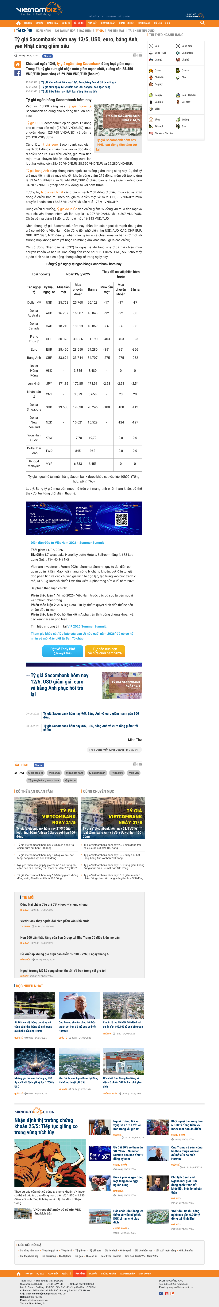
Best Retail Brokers (111, 1256)
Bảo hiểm (85, 30)
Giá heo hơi (111, 1250)
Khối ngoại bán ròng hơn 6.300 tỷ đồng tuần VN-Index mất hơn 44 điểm (187, 1125)
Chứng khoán (110, 1093)
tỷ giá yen (134, 772)
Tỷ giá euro (117, 772)
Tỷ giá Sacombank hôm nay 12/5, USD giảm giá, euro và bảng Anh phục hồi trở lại (60, 684)
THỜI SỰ (28, 23)
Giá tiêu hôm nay (143, 1250)
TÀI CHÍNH (79, 23)
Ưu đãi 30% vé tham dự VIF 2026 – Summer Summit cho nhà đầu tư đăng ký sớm (128, 1153)
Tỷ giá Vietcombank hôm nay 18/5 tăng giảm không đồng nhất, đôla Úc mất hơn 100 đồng (47, 877)
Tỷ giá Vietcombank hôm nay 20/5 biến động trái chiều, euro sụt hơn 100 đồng (46, 847)
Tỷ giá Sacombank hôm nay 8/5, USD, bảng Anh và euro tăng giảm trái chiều (90, 728)
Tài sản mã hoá (65, 30)
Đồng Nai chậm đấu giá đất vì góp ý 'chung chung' (54, 905)
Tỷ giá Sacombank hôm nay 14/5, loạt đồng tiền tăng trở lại (116, 145)
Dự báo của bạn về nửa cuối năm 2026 (105, 651)
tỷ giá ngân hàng (74, 772)
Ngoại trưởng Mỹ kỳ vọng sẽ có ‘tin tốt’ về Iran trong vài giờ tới (63, 971)
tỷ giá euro (49, 145)
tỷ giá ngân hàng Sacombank (78, 63)
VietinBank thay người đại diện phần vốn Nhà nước (54, 921)
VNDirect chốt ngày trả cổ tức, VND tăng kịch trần (57, 1211)
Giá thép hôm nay (29, 1256)
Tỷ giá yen (80, 1250)
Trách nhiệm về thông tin (32, 1303)
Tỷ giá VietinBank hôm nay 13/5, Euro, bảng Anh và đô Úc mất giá (78, 82)
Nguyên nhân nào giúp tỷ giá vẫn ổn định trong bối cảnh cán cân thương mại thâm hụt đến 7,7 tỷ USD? (47, 867)
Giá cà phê (125, 1250)
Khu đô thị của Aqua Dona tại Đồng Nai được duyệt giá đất (78, 1080)
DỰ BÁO (40, 23)
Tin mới (28, 897)
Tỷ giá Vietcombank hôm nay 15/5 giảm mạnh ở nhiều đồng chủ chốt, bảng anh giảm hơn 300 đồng (113, 877)
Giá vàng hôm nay (29, 1250)
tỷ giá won (70, 780)
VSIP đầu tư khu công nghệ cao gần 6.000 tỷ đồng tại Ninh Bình (185, 1215)
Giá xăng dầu (186, 1250)
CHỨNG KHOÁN (108, 23)
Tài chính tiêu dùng (141, 30)
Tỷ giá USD (34, 123)
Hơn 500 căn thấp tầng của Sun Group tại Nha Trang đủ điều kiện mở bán (70, 938)
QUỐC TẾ (66, 23)
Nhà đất (24, 910)
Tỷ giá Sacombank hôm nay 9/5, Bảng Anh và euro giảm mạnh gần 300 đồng (91, 715)
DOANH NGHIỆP (126, 23)
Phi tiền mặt (116, 30)
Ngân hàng (43, 30)
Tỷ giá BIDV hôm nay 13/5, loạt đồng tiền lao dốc (69, 91)
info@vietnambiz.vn (38, 1300)
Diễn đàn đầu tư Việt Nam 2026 (141, 1256)
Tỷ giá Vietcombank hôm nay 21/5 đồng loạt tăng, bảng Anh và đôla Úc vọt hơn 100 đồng (45, 833)
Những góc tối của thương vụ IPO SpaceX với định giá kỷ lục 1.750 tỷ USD (34, 1082)
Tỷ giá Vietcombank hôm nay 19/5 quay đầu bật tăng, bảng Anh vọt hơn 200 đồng (45, 857)
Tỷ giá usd (66, 1250)
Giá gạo (79, 1256)
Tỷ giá (99, 30)
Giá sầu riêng (49, 1256)
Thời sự (107, 1033)
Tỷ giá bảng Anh (37, 171)
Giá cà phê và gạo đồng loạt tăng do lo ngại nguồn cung (128, 1181)
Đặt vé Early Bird (62, 651)
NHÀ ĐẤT (92, 23)
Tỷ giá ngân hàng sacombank (43, 780)
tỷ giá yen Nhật (52, 192)
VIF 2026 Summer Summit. (87, 626)
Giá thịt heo (65, 1256)
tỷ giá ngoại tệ (79, 106)
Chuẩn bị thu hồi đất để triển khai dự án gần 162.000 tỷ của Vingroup (123, 1024)
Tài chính (24, 30)
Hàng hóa (25, 959)
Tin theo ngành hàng (166, 35)
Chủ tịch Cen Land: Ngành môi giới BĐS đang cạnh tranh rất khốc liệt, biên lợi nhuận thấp (186, 1185)
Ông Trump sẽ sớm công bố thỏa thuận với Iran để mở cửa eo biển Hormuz (77, 1027)
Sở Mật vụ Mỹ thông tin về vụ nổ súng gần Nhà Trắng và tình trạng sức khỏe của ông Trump (33, 1027)
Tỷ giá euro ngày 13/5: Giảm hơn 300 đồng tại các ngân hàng (75, 87)
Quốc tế (24, 976)
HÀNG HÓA (52, 23)
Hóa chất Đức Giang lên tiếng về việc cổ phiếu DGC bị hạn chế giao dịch (122, 1082)
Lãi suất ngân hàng (166, 1250)
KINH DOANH (144, 23)
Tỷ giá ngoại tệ (50, 1250)
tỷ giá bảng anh (97, 772)
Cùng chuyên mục (98, 791)
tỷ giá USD (54, 772)
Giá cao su (91, 1256)
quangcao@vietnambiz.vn (180, 1287)
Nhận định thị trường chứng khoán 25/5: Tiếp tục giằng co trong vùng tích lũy (46, 1126)
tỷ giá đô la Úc (67, 209)
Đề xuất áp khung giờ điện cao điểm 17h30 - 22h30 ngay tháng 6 (64, 954)
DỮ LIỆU (158, 23)
